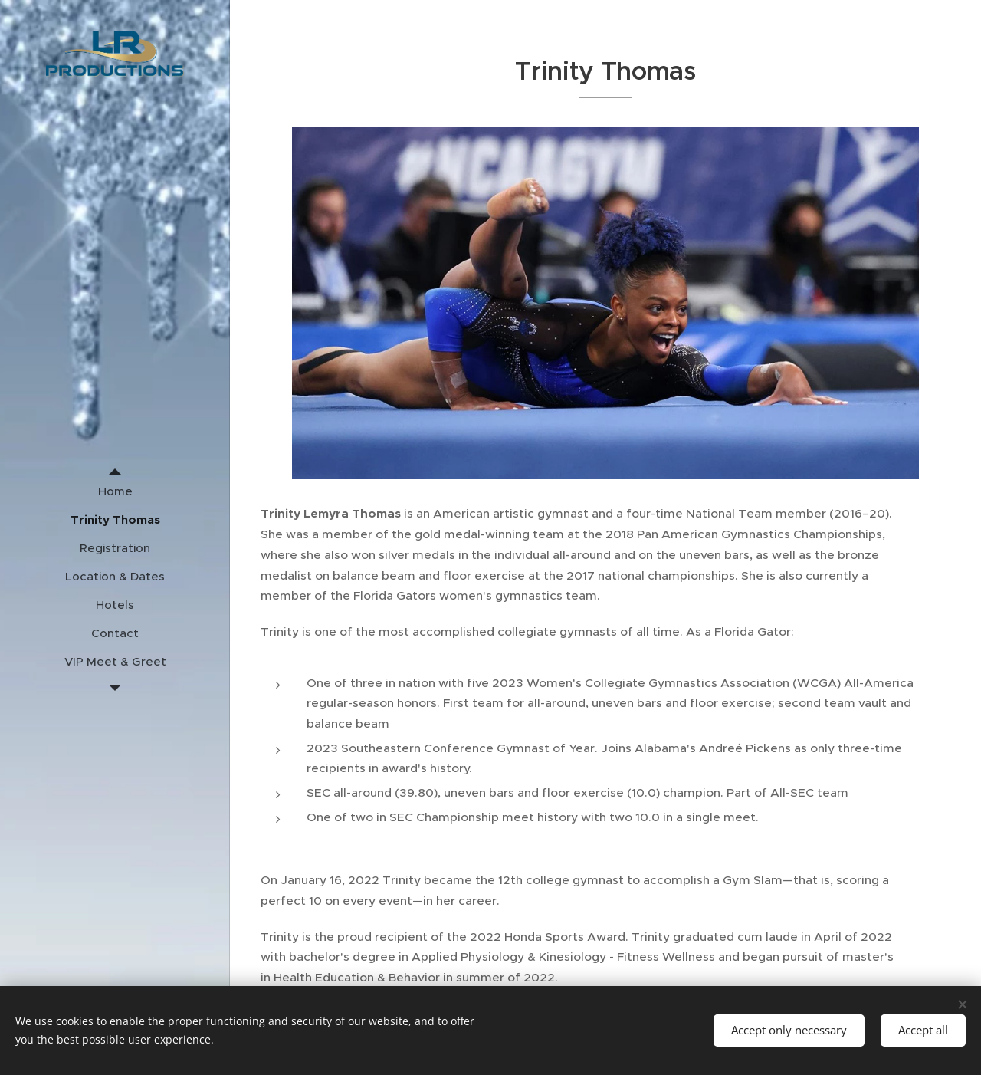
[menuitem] (115, 491)
